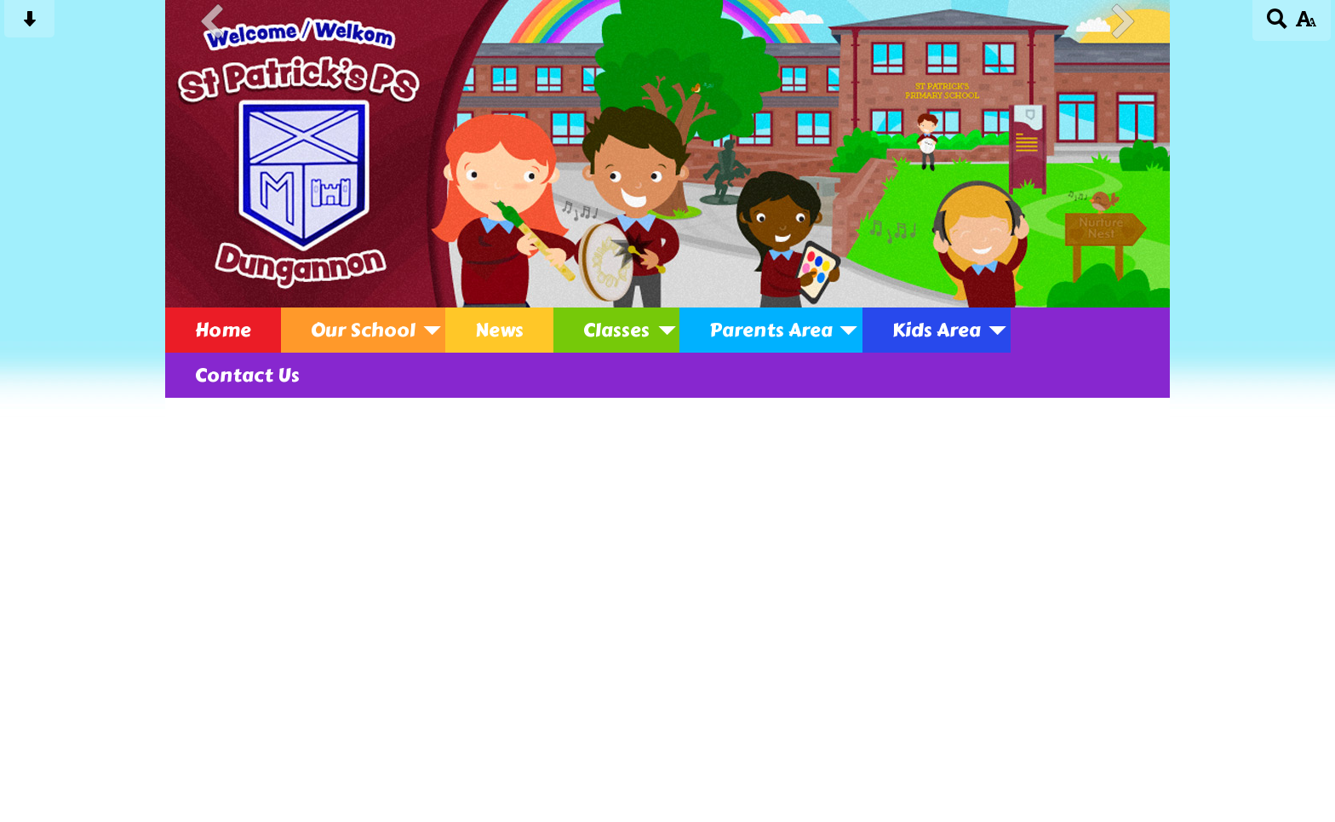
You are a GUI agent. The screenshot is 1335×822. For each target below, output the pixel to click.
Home (223, 330)
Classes (616, 330)
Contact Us (247, 375)
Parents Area (771, 330)
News (499, 330)
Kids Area (936, 330)
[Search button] (1277, 24)
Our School (363, 330)
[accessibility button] (1305, 24)
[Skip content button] (29, 24)
